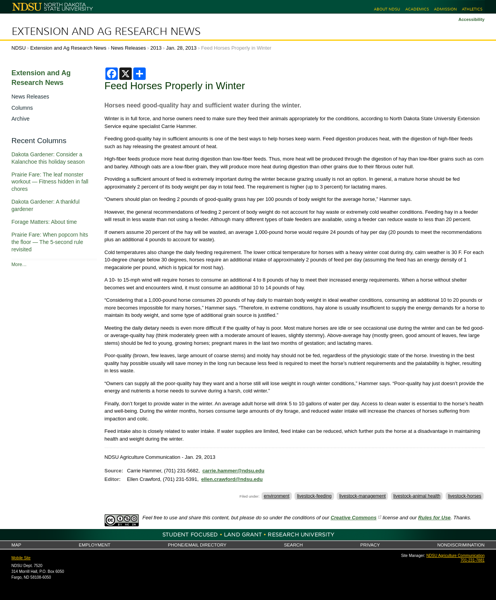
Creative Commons (353, 517)
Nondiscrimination (461, 544)
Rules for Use (434, 517)
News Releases (128, 48)
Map (16, 544)
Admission (445, 9)
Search (293, 544)
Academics (417, 9)
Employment (94, 544)
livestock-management (362, 496)
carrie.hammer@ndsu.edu (233, 471)
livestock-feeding (314, 496)
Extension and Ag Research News (106, 31)
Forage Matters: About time (44, 222)
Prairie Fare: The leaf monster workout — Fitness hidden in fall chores (50, 181)
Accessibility (471, 19)
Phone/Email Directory (197, 544)
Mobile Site (21, 558)
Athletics (472, 9)
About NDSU (387, 9)
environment (276, 496)
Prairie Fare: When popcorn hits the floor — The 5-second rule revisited (50, 242)
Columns (22, 108)
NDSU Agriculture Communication (455, 555)
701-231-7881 (472, 560)
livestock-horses (464, 496)
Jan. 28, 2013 (181, 48)
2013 (156, 48)
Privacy (370, 544)
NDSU (19, 48)
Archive (21, 119)
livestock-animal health (416, 496)
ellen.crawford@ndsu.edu (232, 479)
